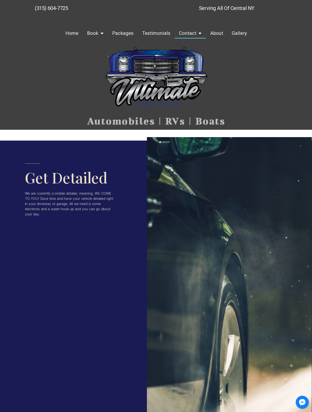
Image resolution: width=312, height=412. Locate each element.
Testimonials (156, 33)
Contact (190, 33)
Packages (122, 33)
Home (71, 33)
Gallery (239, 33)
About (216, 33)
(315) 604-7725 (51, 8)
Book (95, 33)
